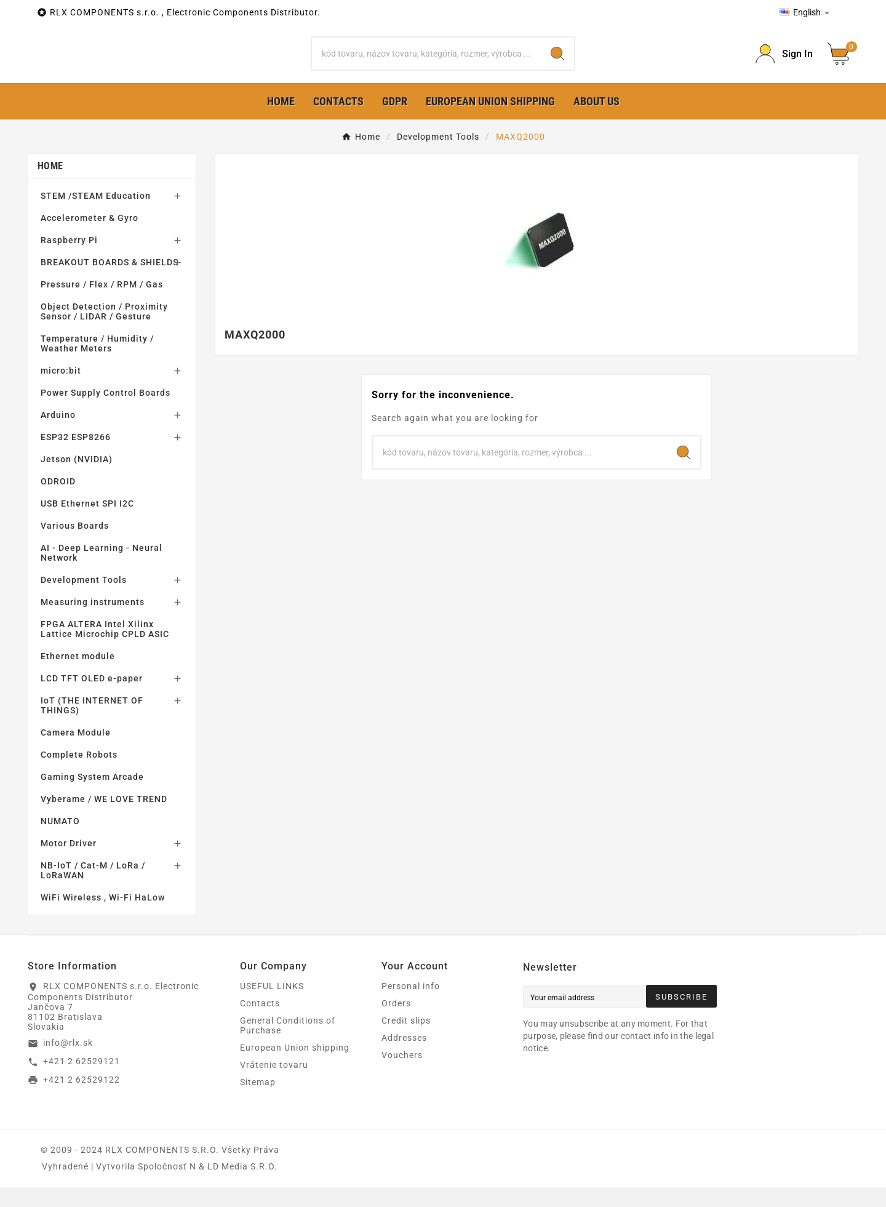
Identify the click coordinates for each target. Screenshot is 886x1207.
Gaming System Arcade (92, 796)
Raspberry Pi (69, 260)
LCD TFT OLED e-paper (92, 698)
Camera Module (76, 752)
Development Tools (84, 599)
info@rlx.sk (68, 1062)
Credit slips (406, 1040)
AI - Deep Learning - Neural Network (101, 572)
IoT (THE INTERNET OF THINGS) (92, 725)
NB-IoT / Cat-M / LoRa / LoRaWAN (93, 890)
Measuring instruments (93, 622)
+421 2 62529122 (81, 1099)
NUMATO (60, 841)
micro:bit (61, 390)
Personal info (410, 1006)
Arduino (58, 434)
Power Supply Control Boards (105, 412)
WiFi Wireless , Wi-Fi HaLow (103, 917)
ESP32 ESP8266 (76, 457)
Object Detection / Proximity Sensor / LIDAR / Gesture (104, 331)
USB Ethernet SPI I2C (87, 523)
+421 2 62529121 (81, 1081)
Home (50, 185)
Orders (396, 1023)
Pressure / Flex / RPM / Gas (102, 304)
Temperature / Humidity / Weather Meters (97, 363)
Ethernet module (78, 676)
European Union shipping (294, 1067)
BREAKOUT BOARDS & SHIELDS (109, 282)
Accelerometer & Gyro (89, 238)
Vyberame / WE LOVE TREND (104, 819)
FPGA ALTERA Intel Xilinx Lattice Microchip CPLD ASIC (105, 649)
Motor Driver (69, 863)
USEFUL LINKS (272, 1006)
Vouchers (402, 1075)
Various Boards (75, 545)
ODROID (58, 501)
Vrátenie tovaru (274, 1084)
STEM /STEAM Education (96, 215)
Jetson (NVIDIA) (77, 479)
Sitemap (258, 1102)
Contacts (260, 1023)
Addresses (404, 1057)
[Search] (426, 63)
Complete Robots (79, 774)
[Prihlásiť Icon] (784, 63)
